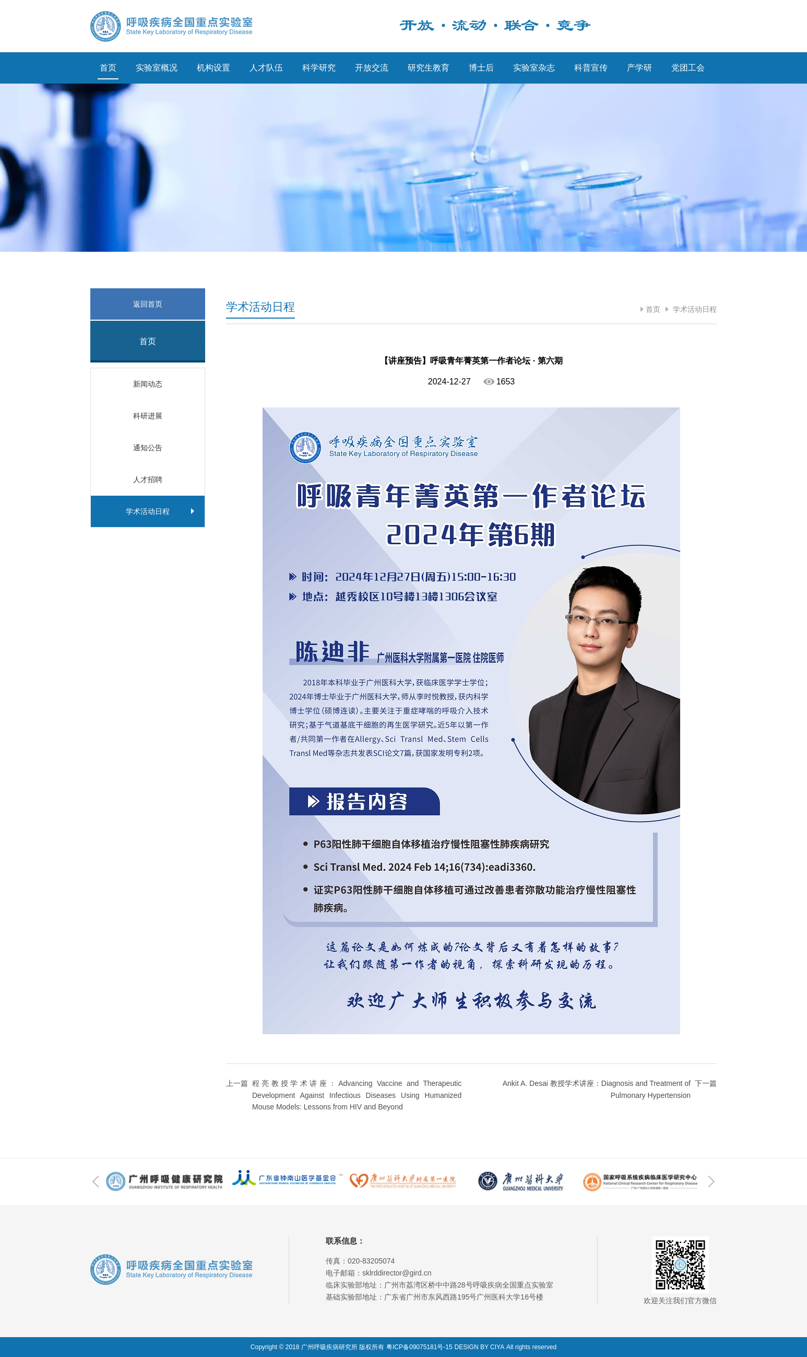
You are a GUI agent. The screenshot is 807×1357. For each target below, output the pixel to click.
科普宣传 (591, 67)
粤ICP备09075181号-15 (419, 1347)
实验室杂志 (534, 67)
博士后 (481, 67)
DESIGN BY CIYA (480, 1347)
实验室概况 (156, 67)
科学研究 (319, 67)
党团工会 (688, 67)
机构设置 (213, 67)
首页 (108, 67)
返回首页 (147, 304)
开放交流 (371, 67)
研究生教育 (428, 67)
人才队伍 (266, 67)
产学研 (639, 67)
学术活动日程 (694, 309)
